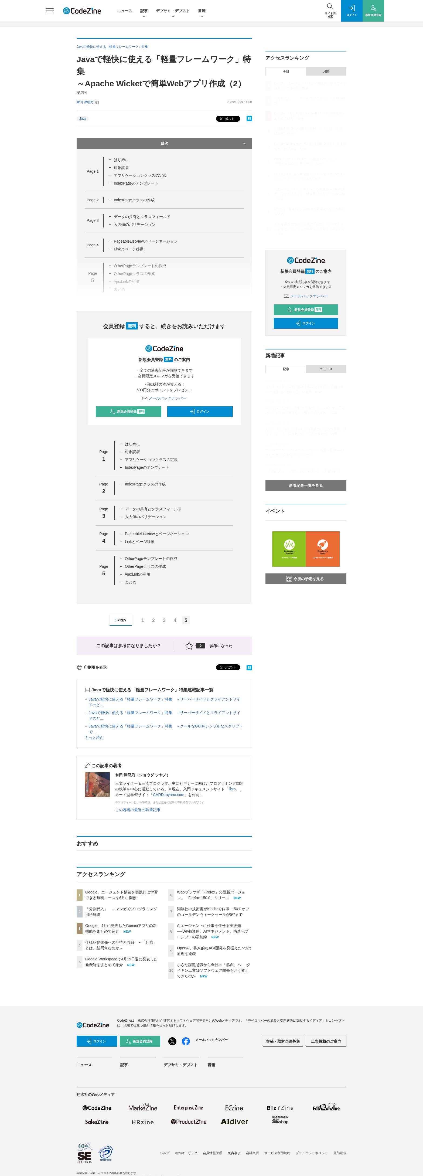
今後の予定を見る (305, 579)
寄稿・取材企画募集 (283, 1041)
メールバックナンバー (164, 398)
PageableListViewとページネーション (146, 241)
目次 (204, 143)
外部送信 (339, 1153)
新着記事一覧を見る (306, 485)
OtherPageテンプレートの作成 (151, 558)
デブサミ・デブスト (173, 11)
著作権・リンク (186, 1153)
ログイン (199, 411)
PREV (119, 620)
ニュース (124, 11)
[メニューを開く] (49, 11)
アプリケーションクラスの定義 (140, 175)
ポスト (226, 119)
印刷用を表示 (92, 667)
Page (92, 171)
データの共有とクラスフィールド (142, 217)
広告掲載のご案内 (326, 1041)
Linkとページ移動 (129, 249)
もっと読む (94, 737)
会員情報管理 (212, 1153)
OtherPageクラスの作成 (145, 566)
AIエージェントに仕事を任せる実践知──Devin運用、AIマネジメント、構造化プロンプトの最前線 (212, 931)
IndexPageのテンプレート (136, 183)
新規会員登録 (127, 411)
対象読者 (121, 167)
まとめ (130, 582)
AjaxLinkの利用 (137, 574)
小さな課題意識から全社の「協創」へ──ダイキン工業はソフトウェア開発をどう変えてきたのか (213, 970)
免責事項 (234, 1153)
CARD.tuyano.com (168, 795)
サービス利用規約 (277, 1153)
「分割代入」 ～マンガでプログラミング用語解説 (302, 471)
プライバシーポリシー (312, 1153)
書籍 (202, 11)
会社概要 (252, 1153)
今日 (286, 71)
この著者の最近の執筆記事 (138, 810)
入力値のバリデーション (134, 224)
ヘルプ (164, 1153)
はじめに (121, 160)
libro (232, 789)
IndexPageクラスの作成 (134, 200)
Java (82, 119)
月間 (326, 71)
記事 (144, 11)
